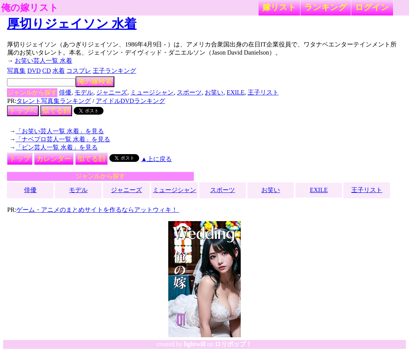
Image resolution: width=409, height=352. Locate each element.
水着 (58, 70)
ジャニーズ (111, 92)
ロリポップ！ (233, 344)
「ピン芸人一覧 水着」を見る (57, 147)
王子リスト (263, 92)
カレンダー (53, 159)
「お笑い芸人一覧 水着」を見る (60, 131)
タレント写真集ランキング (53, 101)
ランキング (325, 7)
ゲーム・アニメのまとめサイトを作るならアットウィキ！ (97, 209)
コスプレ (78, 70)
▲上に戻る (156, 159)
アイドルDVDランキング (130, 101)
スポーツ (189, 92)
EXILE (235, 92)
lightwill (194, 344)
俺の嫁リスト (30, 8)
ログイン (372, 7)
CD (46, 70)
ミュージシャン (152, 92)
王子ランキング (114, 70)
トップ (19, 159)
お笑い (214, 92)
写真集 (16, 70)
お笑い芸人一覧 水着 (43, 60)
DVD (34, 70)
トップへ (23, 111)
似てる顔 (56, 111)
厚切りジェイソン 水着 (71, 24)
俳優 (65, 92)
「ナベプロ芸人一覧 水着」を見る (63, 139)
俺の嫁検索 (95, 82)
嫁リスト (279, 7)
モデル (83, 92)
